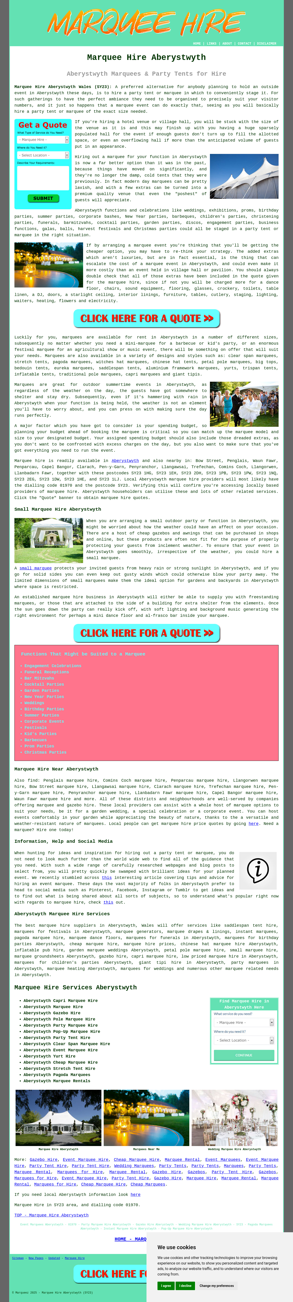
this (107, 877)
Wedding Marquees (134, 1166)
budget (81, 438)
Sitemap (18, 1258)
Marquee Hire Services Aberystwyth (75, 987)
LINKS (211, 44)
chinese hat (167, 362)
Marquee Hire (201, 1178)
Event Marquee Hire (86, 1159)
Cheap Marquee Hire (136, 1159)
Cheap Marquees (148, 1184)
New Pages (36, 1258)
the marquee (239, 432)
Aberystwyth (125, 461)
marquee (130, 432)
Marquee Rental (182, 1159)
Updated (54, 1258)
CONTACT (244, 44)
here (253, 823)
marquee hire (184, 479)
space (81, 140)
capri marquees (143, 374)
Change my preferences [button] (217, 1286)
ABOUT (227, 44)
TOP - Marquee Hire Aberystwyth (51, 1215)
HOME (197, 44)
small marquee (35, 568)
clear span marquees (252, 356)
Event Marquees (222, 1159)
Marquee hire (29, 461)
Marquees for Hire (80, 1172)
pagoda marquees (72, 362)
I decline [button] (185, 1286)
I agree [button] (166, 1286)
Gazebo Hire (43, 1159)
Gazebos (196, 1172)
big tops (266, 362)
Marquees (55, 356)
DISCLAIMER (266, 44)
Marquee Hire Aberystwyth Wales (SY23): (63, 87)
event (139, 134)
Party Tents (172, 1166)
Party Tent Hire (48, 1166)
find (33, 780)
